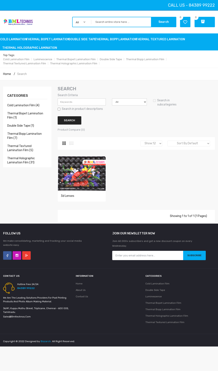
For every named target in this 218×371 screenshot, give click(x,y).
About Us (80, 293)
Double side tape (111, 59)
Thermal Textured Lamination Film (24, 63)
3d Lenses (67, 199)
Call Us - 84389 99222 (191, 5)
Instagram (17, 258)
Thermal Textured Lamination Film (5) (20, 148)
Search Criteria (68, 95)
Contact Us (82, 299)
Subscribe (194, 258)
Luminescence (43, 59)
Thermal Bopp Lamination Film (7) (24, 136)
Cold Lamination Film (16, 59)
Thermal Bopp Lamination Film (145, 59)
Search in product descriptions (80, 109)
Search (163, 22)
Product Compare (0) (71, 129)
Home (7, 74)
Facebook (7, 258)
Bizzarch (46, 344)
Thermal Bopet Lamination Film (76, 59)
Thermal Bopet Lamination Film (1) (25, 115)
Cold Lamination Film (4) (23, 105)
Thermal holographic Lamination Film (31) (21, 160)
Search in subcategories (165, 102)
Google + (26, 258)
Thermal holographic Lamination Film (73, 63)
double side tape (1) (20, 125)
